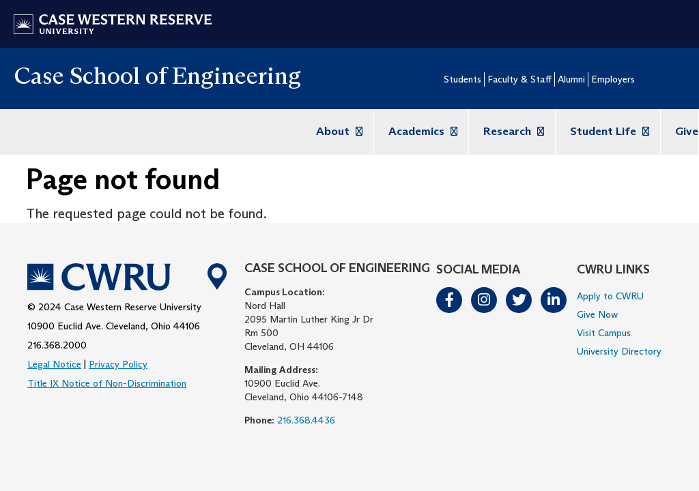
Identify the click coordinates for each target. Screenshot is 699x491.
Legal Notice (54, 364)
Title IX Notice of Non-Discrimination (106, 383)
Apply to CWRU (610, 296)
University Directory (619, 351)
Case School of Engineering (157, 75)
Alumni (571, 79)
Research (512, 131)
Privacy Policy (118, 364)
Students (462, 79)
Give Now (597, 314)
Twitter (519, 300)
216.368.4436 (306, 420)
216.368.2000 (57, 345)
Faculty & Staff (519, 79)
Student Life (608, 131)
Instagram (484, 300)
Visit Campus (604, 333)
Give (686, 131)
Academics (421, 131)
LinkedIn (554, 300)
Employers (613, 79)
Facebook (449, 300)
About (337, 131)
